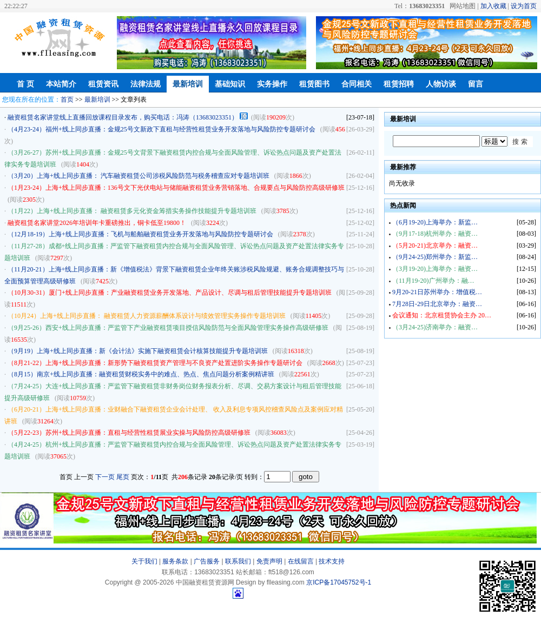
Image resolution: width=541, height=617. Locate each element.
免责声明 (269, 561)
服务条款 (175, 561)
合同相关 (356, 84)
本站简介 (61, 84)
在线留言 (301, 561)
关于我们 (144, 561)
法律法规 (145, 84)
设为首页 (524, 6)
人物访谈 (441, 84)
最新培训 (188, 84)
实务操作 (272, 84)
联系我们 (238, 561)
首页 (67, 99)
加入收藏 (493, 6)
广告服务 (207, 561)
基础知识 (230, 84)
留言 (475, 84)
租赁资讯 (103, 84)
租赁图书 (314, 84)
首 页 (25, 84)
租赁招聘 (399, 84)
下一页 (105, 477)
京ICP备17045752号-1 (338, 582)
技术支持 (332, 561)
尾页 (122, 477)
